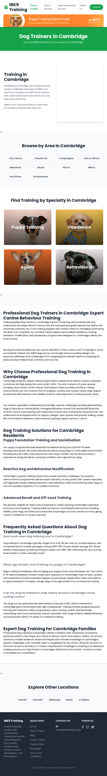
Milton (91, 167)
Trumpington (66, 158)
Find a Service (48, 7)
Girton (66, 167)
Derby (69, 699)
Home (33, 726)
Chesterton (40, 158)
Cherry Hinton (91, 158)
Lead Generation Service (67, 7)
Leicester (38, 699)
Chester (22, 699)
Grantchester (40, 176)
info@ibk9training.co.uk (68, 729)
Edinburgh (54, 699)
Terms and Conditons (36, 754)
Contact (96, 7)
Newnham (15, 167)
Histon (40, 167)
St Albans (84, 699)
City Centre (15, 158)
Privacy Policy (37, 739)
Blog (32, 735)
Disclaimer (35, 748)
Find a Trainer (34, 7)
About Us (82, 7)
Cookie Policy (37, 744)
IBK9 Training (15, 7)
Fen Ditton (15, 176)
